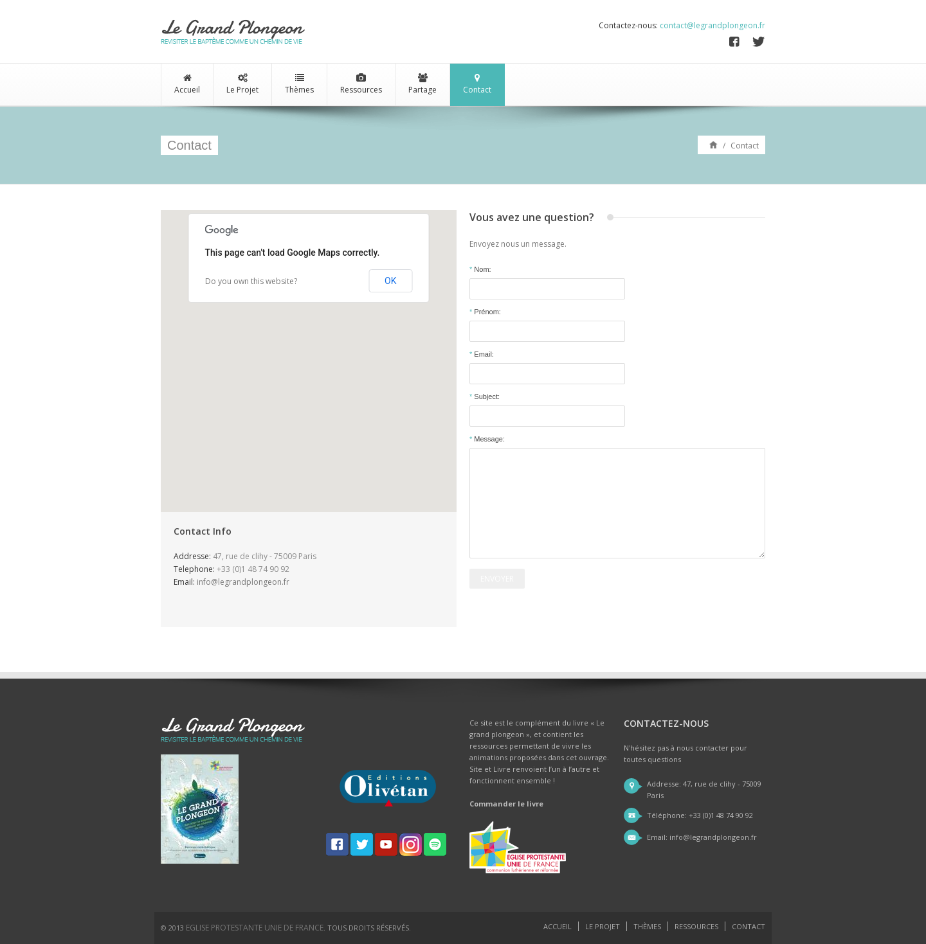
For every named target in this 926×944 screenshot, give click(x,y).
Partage (422, 84)
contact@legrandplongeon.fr (712, 25)
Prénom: (485, 312)
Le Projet (242, 84)
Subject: (484, 396)
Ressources (361, 84)
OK (390, 281)
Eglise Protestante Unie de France (254, 927)
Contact (477, 84)
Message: (487, 439)
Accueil (187, 84)
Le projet (602, 926)
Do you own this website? (251, 281)
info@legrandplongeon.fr (243, 581)
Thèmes (299, 84)
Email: (481, 354)
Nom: (480, 269)
